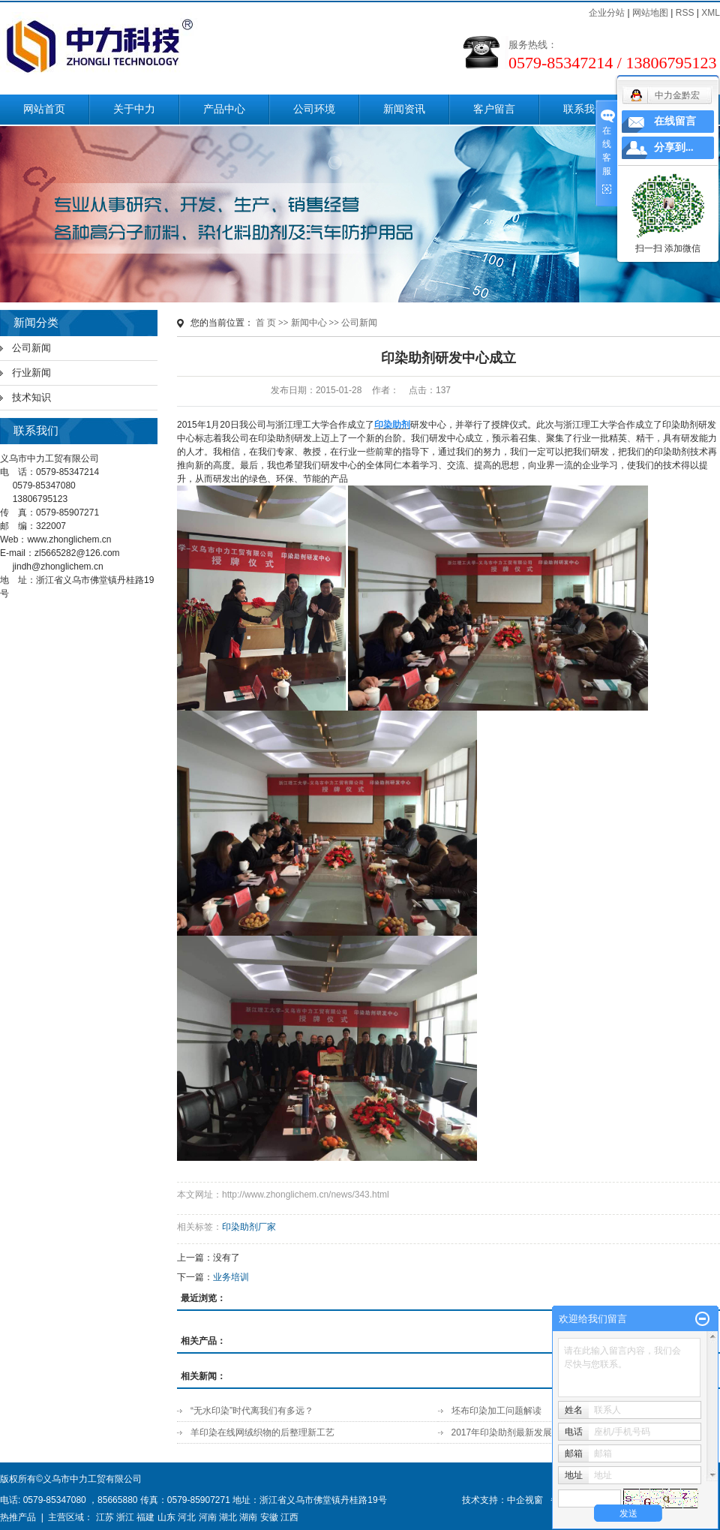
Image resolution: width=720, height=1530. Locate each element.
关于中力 (134, 109)
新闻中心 (309, 322)
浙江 (125, 1517)
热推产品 (18, 1517)
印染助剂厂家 (249, 1227)
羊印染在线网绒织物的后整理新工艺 (262, 1432)
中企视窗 (525, 1500)
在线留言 (675, 121)
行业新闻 (31, 372)
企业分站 (607, 13)
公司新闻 (31, 347)
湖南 (248, 1517)
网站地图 (650, 13)
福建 (145, 1517)
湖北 (228, 1517)
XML (710, 13)
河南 (208, 1517)
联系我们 (584, 109)
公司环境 (314, 109)
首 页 (266, 322)
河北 (187, 1517)
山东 (167, 1517)
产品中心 (224, 109)
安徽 (269, 1517)
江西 (289, 1517)
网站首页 (44, 109)
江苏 (105, 1517)
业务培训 (231, 1277)
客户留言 (494, 109)
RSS (685, 13)
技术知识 (31, 397)
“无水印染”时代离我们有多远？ (252, 1410)
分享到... (674, 147)
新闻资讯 (404, 109)
